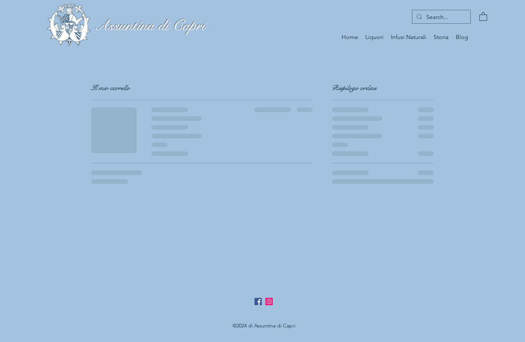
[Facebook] (258, 301)
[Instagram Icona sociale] (269, 301)
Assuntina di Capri (149, 25)
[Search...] (440, 17)
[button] (483, 16)
